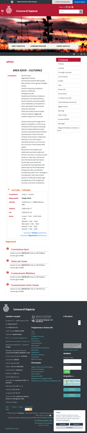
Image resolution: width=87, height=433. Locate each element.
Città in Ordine (62, 115)
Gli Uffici (60, 81)
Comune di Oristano (37, 371)
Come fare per (62, 94)
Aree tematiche (18, 46)
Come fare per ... (36, 341)
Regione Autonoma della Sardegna (27, 2)
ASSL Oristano (35, 374)
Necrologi (61, 111)
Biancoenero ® (51, 418)
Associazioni (35, 357)
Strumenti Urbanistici (37, 355)
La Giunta (61, 68)
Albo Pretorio (35, 345)
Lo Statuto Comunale (64, 98)
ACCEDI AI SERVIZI (79, 2)
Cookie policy (65, 420)
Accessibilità (28, 407)
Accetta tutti (63, 424)
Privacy (14, 407)
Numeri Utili (61, 89)
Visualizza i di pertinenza (33, 235)
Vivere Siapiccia (63, 46)
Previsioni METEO (63, 119)
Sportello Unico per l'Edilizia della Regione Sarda (46, 381)
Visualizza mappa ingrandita (70, 350)
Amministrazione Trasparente (40, 348)
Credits (21, 407)
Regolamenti (35, 352)
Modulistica (35, 350)
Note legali (61, 123)
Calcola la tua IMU (36, 376)
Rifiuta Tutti (76, 424)
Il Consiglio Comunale (64, 72)
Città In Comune (44, 415)
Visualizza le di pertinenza (35, 233)
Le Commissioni (63, 77)
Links (59, 85)
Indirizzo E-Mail (68, 357)
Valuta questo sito (45, 420)
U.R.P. (33, 334)
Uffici (33, 332)
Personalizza (69, 427)
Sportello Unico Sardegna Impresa (41, 378)
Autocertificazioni (36, 343)
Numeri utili (35, 338)
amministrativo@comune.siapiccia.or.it (20, 341)
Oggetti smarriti (63, 106)
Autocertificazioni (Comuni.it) (67, 102)
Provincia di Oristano (37, 369)
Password (66, 364)
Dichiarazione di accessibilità (43, 423)
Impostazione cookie (12, 428)
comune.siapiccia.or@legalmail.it (18, 338)
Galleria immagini (36, 359)
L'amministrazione (38, 46)
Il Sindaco (61, 64)
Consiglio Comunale (37, 336)
